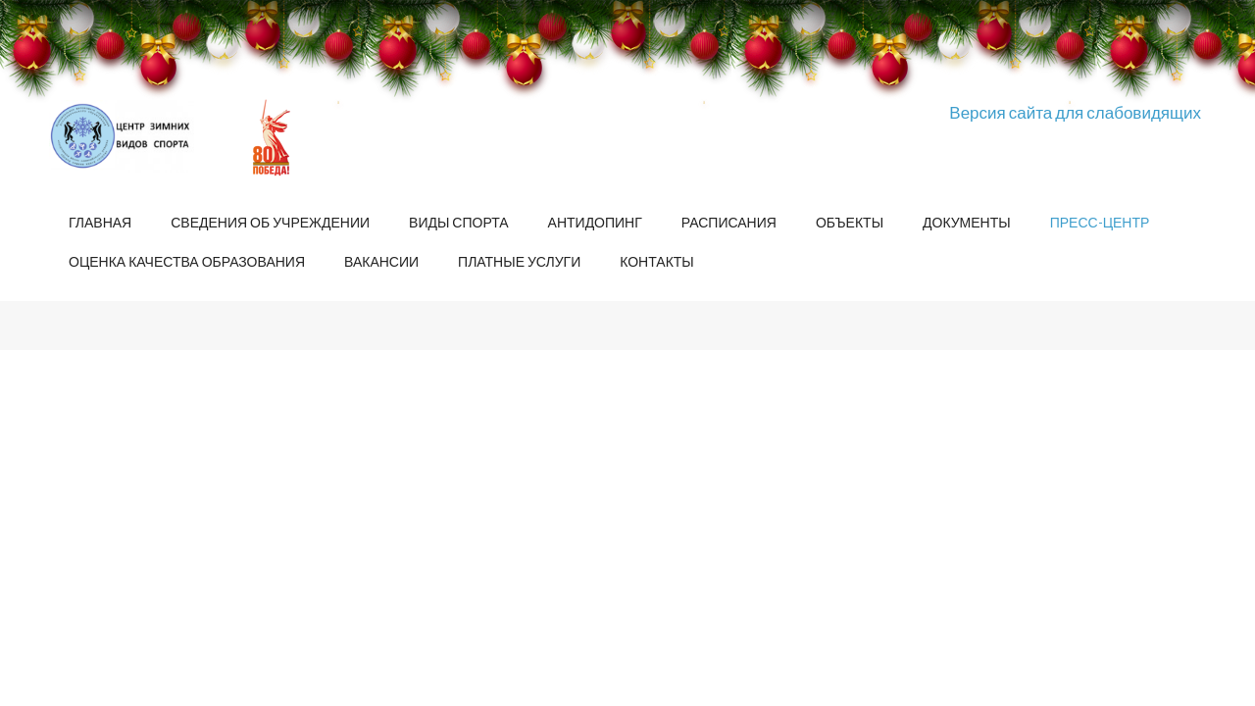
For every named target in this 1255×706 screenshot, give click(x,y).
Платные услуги (519, 261)
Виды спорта (458, 222)
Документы (967, 222)
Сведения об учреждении (270, 222)
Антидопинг (595, 222)
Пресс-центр (1100, 222)
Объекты (849, 222)
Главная (100, 222)
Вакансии (381, 261)
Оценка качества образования (187, 261)
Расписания (729, 222)
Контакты (657, 261)
